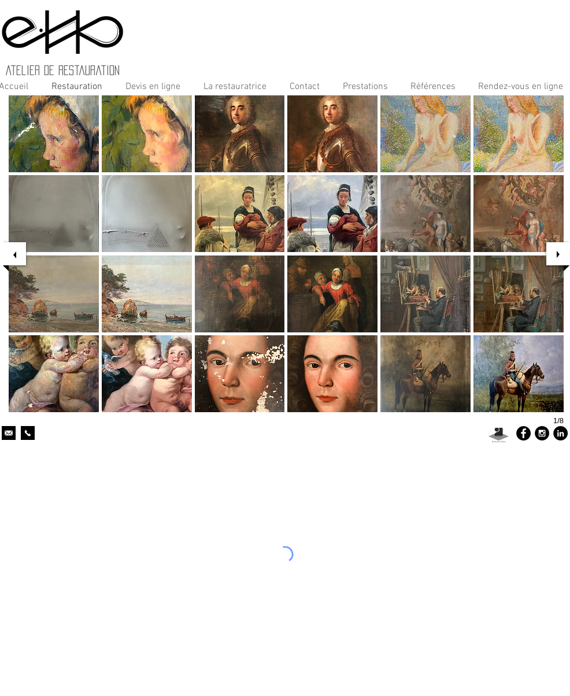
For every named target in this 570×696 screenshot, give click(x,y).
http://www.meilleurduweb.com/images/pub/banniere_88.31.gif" (110, 490)
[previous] (14, 253)
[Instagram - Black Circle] (542, 433)
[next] (557, 253)
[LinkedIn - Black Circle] (560, 433)
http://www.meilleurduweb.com (483, 483)
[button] (362, 86)
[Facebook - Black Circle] (523, 433)
